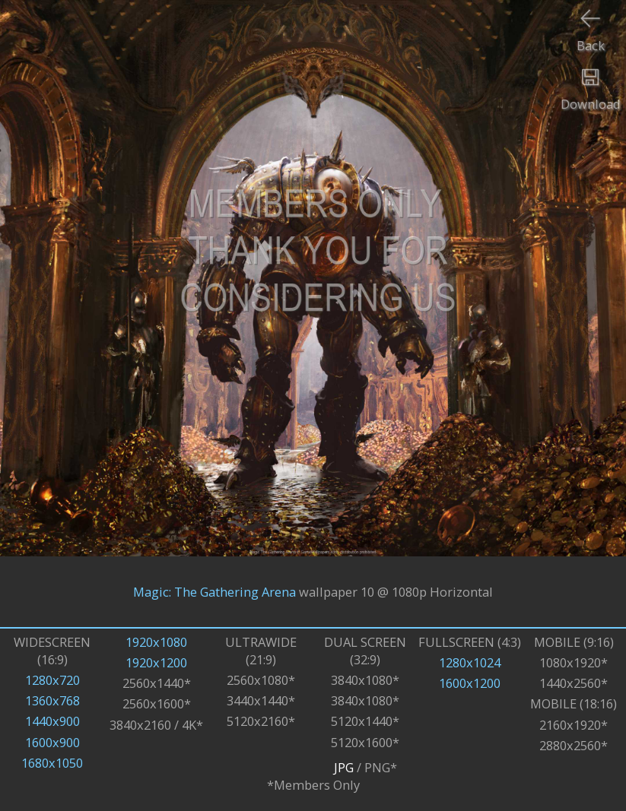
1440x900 (52, 721)
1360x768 (52, 700)
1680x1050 (52, 762)
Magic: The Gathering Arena (214, 591)
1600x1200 (469, 683)
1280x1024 (469, 662)
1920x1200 (156, 662)
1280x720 (52, 680)
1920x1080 (156, 642)
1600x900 (52, 742)
